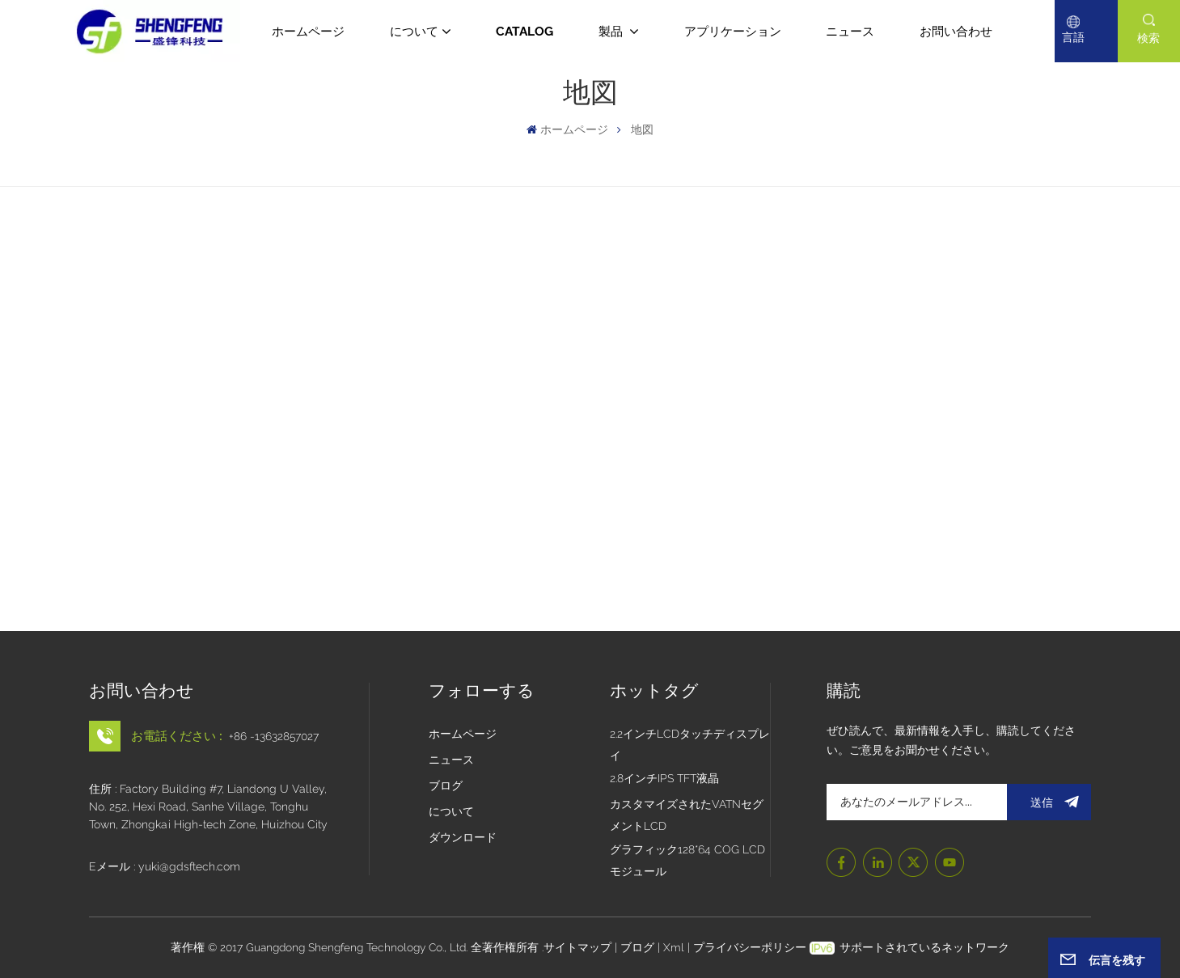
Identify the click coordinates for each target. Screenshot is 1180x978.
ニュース (850, 31)
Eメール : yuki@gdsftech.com (164, 866)
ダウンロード (463, 837)
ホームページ (308, 31)
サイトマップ (579, 947)
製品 (612, 31)
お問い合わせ (956, 31)
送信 (1048, 802)
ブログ (446, 785)
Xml (673, 947)
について (414, 31)
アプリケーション (732, 31)
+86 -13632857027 (274, 736)
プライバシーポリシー (749, 947)
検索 (1148, 38)
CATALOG (524, 31)
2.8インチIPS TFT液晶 (664, 778)
